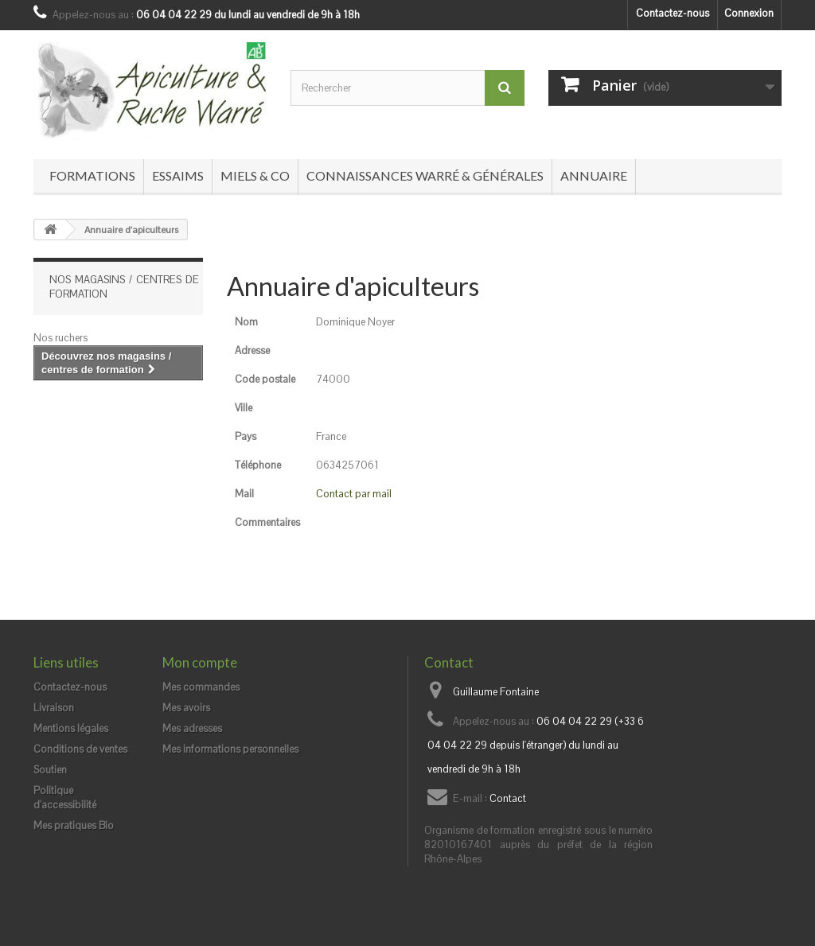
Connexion (749, 13)
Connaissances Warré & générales (425, 175)
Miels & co (255, 175)
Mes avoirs (186, 707)
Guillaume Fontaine (496, 692)
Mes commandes (201, 687)
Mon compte (199, 662)
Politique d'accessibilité (64, 798)
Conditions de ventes (80, 749)
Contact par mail (354, 493)
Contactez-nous (672, 13)
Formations (92, 175)
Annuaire (593, 175)
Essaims (178, 175)
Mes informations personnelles (230, 749)
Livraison (53, 707)
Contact (507, 798)
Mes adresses (192, 728)
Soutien (50, 770)
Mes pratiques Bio (73, 825)
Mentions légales (70, 728)
